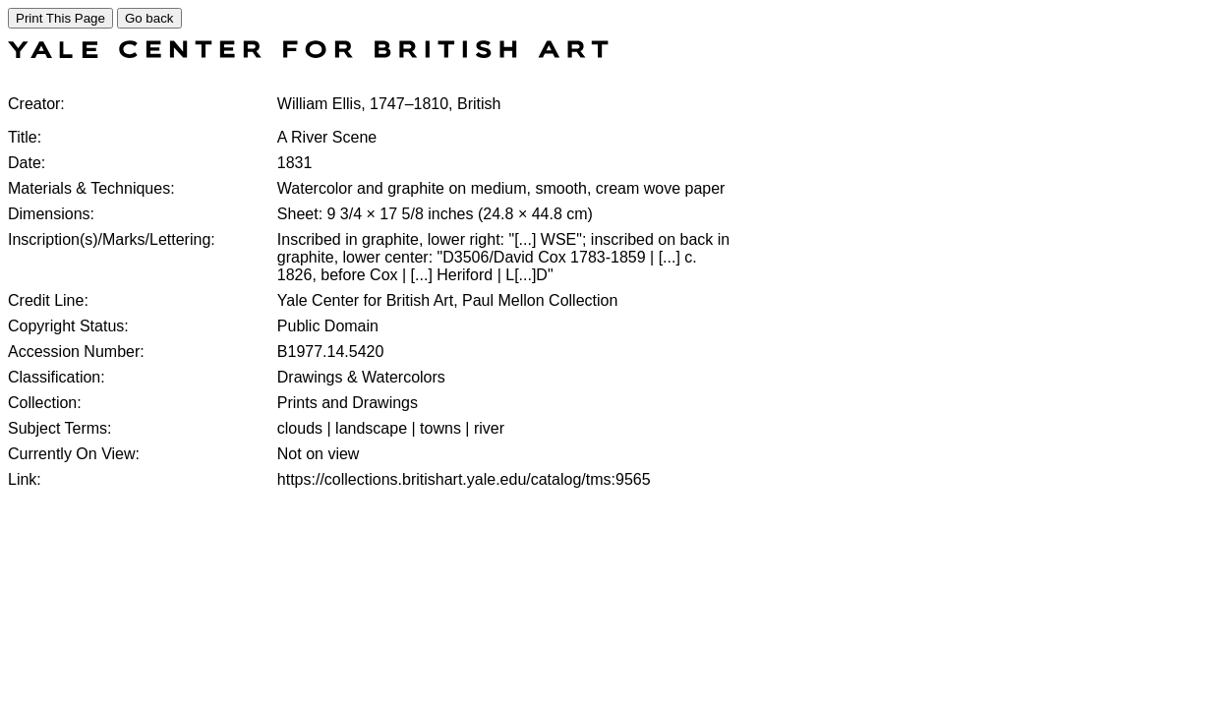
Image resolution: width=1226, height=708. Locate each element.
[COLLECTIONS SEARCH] (308, 52)
